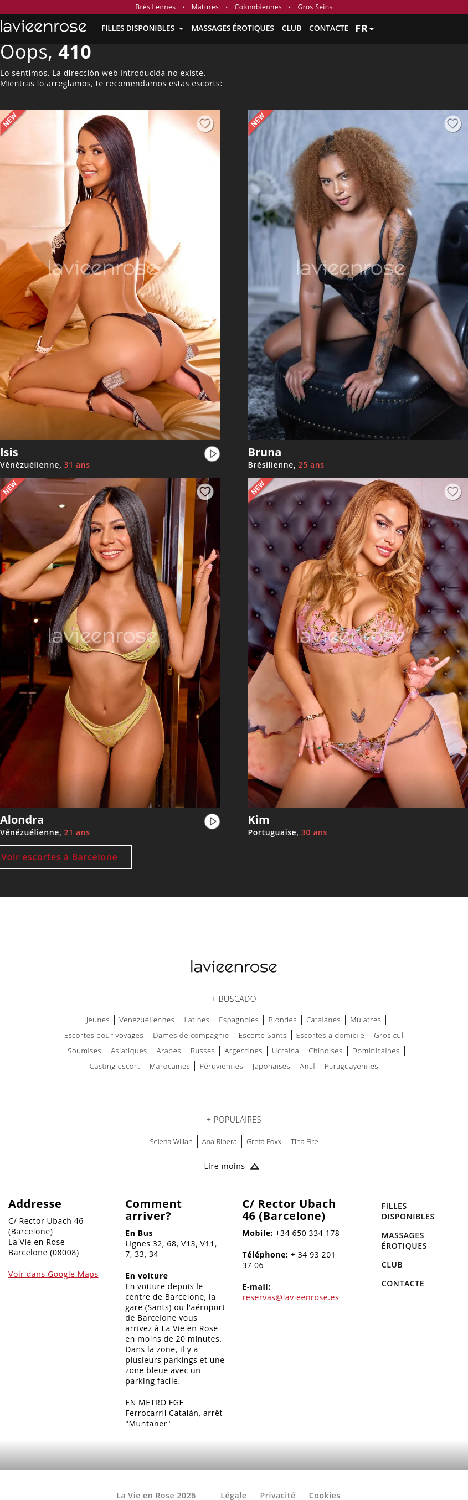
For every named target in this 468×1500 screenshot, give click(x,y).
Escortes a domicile (330, 1035)
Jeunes (98, 1020)
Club (291, 28)
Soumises (84, 1051)
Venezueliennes (146, 1020)
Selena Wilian (171, 1141)
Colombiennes (258, 7)
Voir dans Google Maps (53, 1274)
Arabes (169, 1051)
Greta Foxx (263, 1141)
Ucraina (285, 1051)
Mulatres (365, 1020)
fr (364, 28)
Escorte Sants (263, 1035)
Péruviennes (221, 1066)
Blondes (282, 1020)
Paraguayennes (351, 1066)
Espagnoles (239, 1020)
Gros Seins (315, 7)
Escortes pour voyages (104, 1035)
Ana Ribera (219, 1141)
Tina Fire (304, 1141)
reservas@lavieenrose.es (291, 1297)
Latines (196, 1020)
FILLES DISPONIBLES (142, 28)
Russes (203, 1051)
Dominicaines (376, 1051)
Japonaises (271, 1066)
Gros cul (388, 1035)
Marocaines (170, 1066)
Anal (307, 1066)
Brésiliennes (155, 7)
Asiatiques (129, 1051)
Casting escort (115, 1066)
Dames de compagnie (191, 1035)
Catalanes (323, 1020)
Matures (205, 7)
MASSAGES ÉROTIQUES (232, 28)
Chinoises (325, 1051)
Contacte (328, 28)
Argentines (243, 1051)
